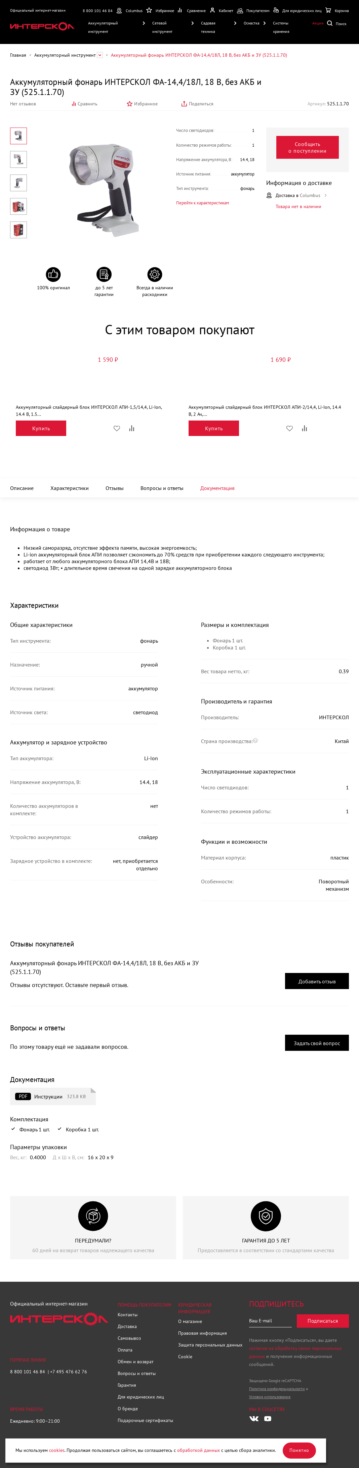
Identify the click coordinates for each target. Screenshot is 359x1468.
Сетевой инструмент (162, 27)
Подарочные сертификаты (145, 1420)
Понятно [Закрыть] (299, 1450)
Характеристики (69, 488)
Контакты (127, 1315)
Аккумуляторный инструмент (103, 27)
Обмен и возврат (136, 1362)
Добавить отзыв (317, 981)
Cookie (185, 1357)
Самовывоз (129, 1338)
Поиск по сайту (338, 23)
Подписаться (323, 1321)
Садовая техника (208, 27)
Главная (18, 55)
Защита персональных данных (210, 1345)
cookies (57, 1450)
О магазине (190, 1321)
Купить (41, 428)
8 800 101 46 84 (98, 10)
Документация (217, 488)
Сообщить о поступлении (307, 147)
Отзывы (115, 488)
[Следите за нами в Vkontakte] (254, 1418)
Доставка (127, 1326)
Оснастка (252, 23)
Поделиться (201, 104)
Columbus (134, 10)
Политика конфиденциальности (277, 1388)
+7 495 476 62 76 (68, 1372)
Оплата (125, 1350)
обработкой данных (198, 1450)
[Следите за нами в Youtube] (267, 1418)
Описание (22, 488)
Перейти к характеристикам (202, 203)
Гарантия (127, 1385)
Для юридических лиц (141, 1397)
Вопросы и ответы (162, 488)
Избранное (146, 104)
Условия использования (269, 1396)
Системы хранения (281, 27)
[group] (93, 1227)
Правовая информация (202, 1333)
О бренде (128, 1409)
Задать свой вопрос (317, 1043)
